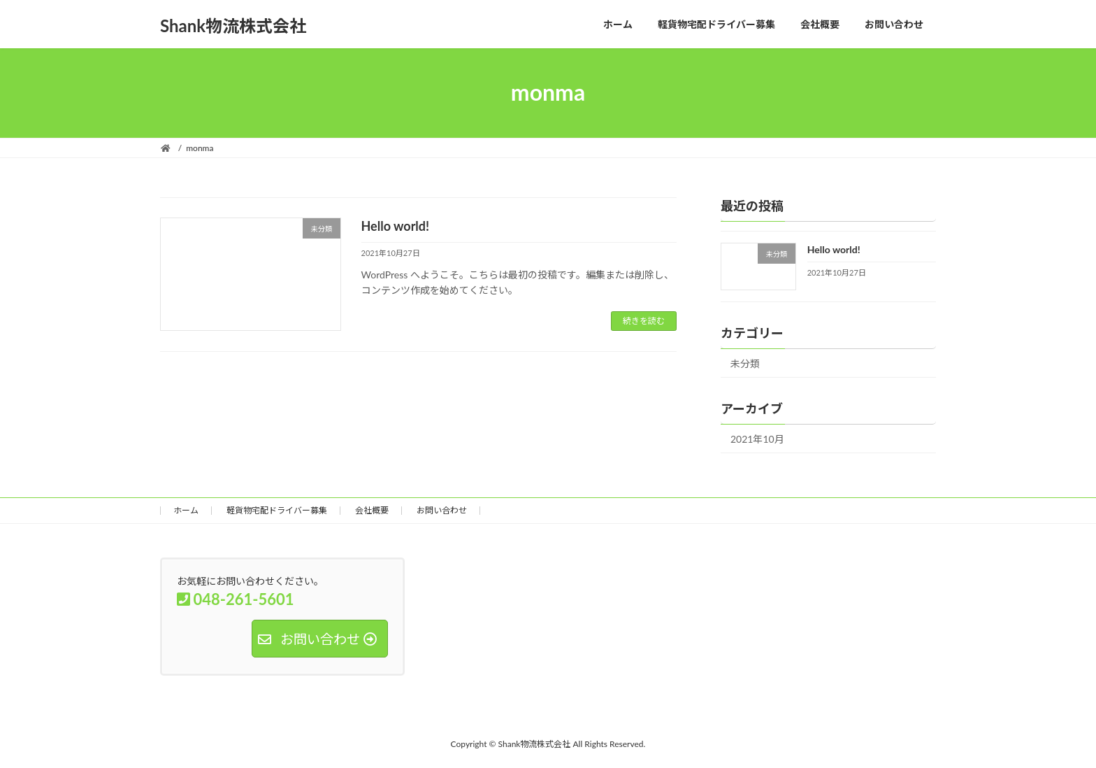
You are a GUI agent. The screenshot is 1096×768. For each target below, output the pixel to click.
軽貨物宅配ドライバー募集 (276, 510)
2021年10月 (757, 439)
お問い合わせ (442, 510)
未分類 (745, 363)
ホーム (186, 510)
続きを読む (644, 320)
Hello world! (395, 226)
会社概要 (372, 510)
